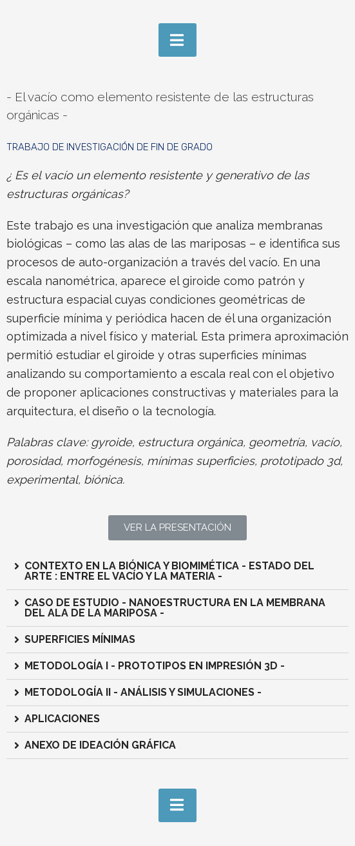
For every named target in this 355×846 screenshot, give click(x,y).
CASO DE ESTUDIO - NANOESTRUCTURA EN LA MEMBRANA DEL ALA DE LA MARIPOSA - (174, 607)
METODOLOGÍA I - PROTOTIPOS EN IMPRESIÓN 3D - (154, 666)
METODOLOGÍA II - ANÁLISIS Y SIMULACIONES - (143, 692)
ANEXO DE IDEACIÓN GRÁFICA (100, 745)
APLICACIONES (62, 719)
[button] (177, 527)
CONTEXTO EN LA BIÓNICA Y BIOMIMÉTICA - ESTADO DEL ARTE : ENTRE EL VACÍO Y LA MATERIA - (169, 571)
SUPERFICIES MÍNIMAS (79, 639)
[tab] (177, 571)
